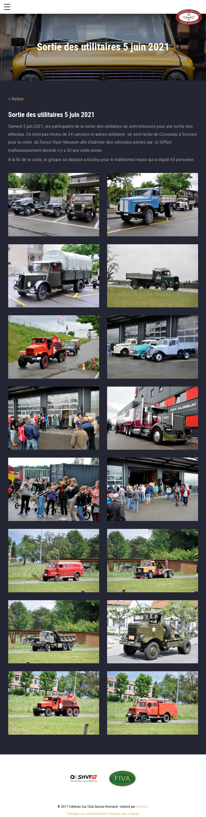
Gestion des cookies (124, 814)
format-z (142, 807)
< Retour (16, 98)
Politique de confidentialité (86, 814)
